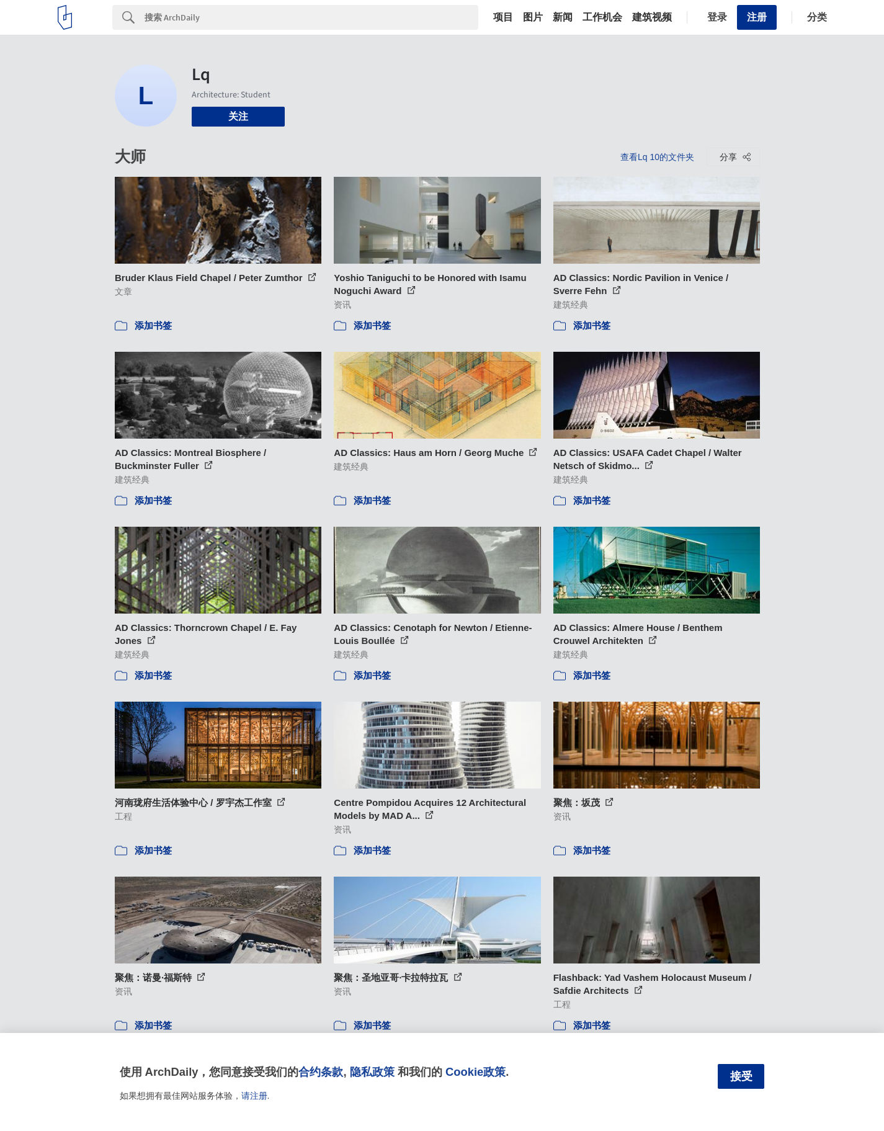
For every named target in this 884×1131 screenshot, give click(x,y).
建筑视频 (652, 17)
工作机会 (602, 17)
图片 (533, 17)
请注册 (254, 1096)
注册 (757, 17)
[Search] (311, 17)
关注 (238, 116)
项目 (503, 17)
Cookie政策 (475, 1071)
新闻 (563, 17)
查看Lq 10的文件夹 (657, 157)
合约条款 (320, 1071)
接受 (741, 1076)
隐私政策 (372, 1071)
